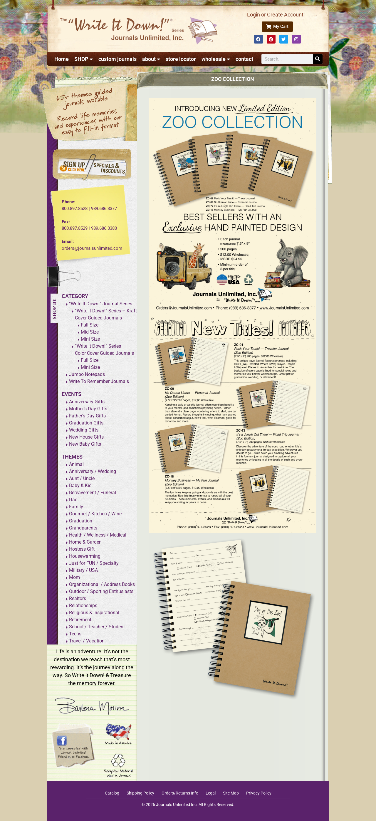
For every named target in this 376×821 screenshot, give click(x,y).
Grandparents (83, 528)
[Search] (318, 59)
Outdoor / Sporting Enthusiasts (101, 591)
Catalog (112, 793)
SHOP (83, 59)
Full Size (89, 325)
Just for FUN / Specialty (94, 563)
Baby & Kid (80, 485)
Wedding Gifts (83, 430)
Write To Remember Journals (99, 381)
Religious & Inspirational (94, 612)
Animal (76, 464)
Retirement (80, 619)
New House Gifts (86, 437)
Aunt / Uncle (82, 478)
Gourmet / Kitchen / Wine (95, 514)
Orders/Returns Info (180, 793)
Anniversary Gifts (87, 401)
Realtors (77, 598)
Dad (73, 499)
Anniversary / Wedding (92, 471)
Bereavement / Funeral (92, 492)
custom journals (117, 59)
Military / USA (83, 570)
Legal (211, 793)
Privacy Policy (258, 793)
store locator (181, 59)
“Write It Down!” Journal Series (100, 304)
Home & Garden (85, 542)
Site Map (231, 793)
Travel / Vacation (87, 641)
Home (61, 59)
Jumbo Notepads (87, 374)
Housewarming (84, 556)
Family (76, 506)
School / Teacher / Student (97, 627)
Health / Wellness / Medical (97, 535)
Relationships (83, 605)
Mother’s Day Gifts (88, 409)
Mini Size (90, 339)
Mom (74, 577)
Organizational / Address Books (102, 584)
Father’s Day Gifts (87, 416)
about (151, 59)
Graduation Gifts (86, 423)
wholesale (216, 59)
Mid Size (90, 332)
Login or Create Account (275, 14)
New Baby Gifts (85, 444)
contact (244, 59)
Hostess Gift (82, 549)
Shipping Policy (140, 793)
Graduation (80, 521)
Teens (75, 634)
